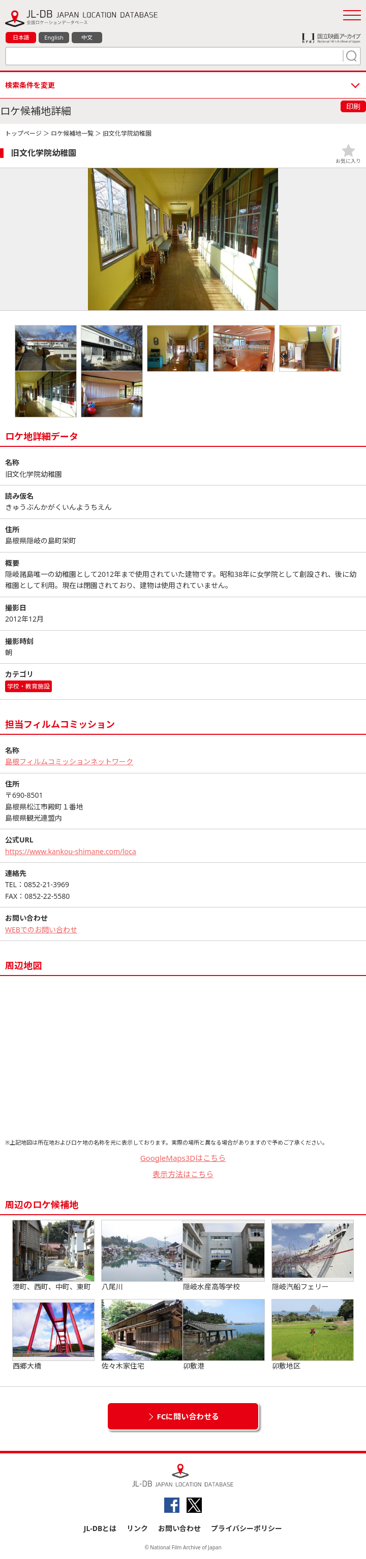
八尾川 (142, 1255)
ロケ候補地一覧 (72, 133)
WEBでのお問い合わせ (41, 929)
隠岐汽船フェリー (312, 1255)
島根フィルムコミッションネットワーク (69, 761)
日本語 (21, 37)
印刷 (353, 106)
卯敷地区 (312, 1335)
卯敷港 (223, 1335)
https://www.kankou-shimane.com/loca (70, 851)
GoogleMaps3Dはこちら (183, 1158)
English (53, 37)
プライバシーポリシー (246, 1528)
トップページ (23, 133)
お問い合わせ (179, 1528)
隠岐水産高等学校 (223, 1255)
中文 (87, 37)
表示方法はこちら (183, 1174)
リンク (137, 1528)
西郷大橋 (53, 1335)
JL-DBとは (100, 1528)
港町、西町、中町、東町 (53, 1255)
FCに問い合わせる (188, 1416)
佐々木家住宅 (142, 1335)
